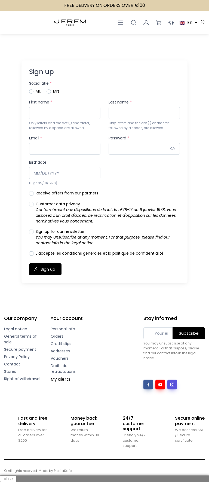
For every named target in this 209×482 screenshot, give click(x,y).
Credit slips (61, 343)
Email (35, 138)
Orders (57, 336)
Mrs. (56, 91)
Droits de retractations (63, 368)
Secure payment (20, 349)
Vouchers (60, 358)
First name (40, 102)
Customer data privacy (106, 212)
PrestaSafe (63, 470)
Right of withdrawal (22, 379)
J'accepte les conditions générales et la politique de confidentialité (100, 253)
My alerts (60, 379)
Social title (40, 83)
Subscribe (189, 333)
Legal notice (15, 329)
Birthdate (38, 162)
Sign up (44, 269)
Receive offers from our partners (67, 193)
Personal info (63, 329)
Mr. (38, 91)
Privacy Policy (17, 356)
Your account (67, 318)
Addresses (60, 351)
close (8, 479)
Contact (12, 364)
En (186, 22)
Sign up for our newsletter (103, 237)
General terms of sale (20, 339)
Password (119, 138)
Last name (120, 102)
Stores (10, 371)
